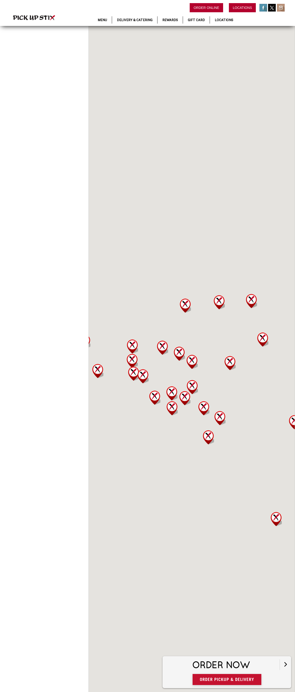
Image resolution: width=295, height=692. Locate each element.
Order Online (206, 8)
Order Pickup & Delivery (249, 677)
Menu (102, 20)
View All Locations (22, 75)
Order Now (244, 664)
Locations (242, 8)
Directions (59, 125)
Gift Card (196, 20)
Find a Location (31, 40)
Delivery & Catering (134, 20)
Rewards (170, 20)
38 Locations (42, 80)
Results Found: (30, 80)
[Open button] (285, 663)
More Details (37, 125)
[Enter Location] (38, 65)
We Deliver (41, 116)
